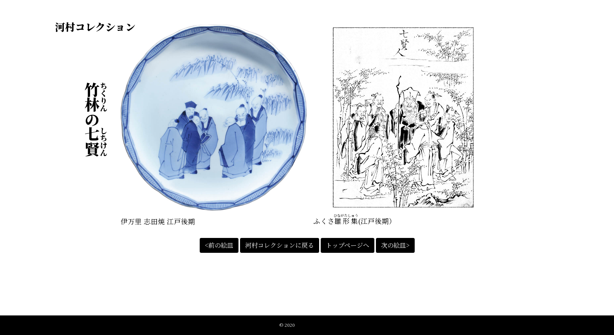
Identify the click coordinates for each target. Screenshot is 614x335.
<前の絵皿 (219, 245)
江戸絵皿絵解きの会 (315, 325)
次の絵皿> (395, 245)
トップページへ (347, 245)
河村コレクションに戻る (279, 245)
